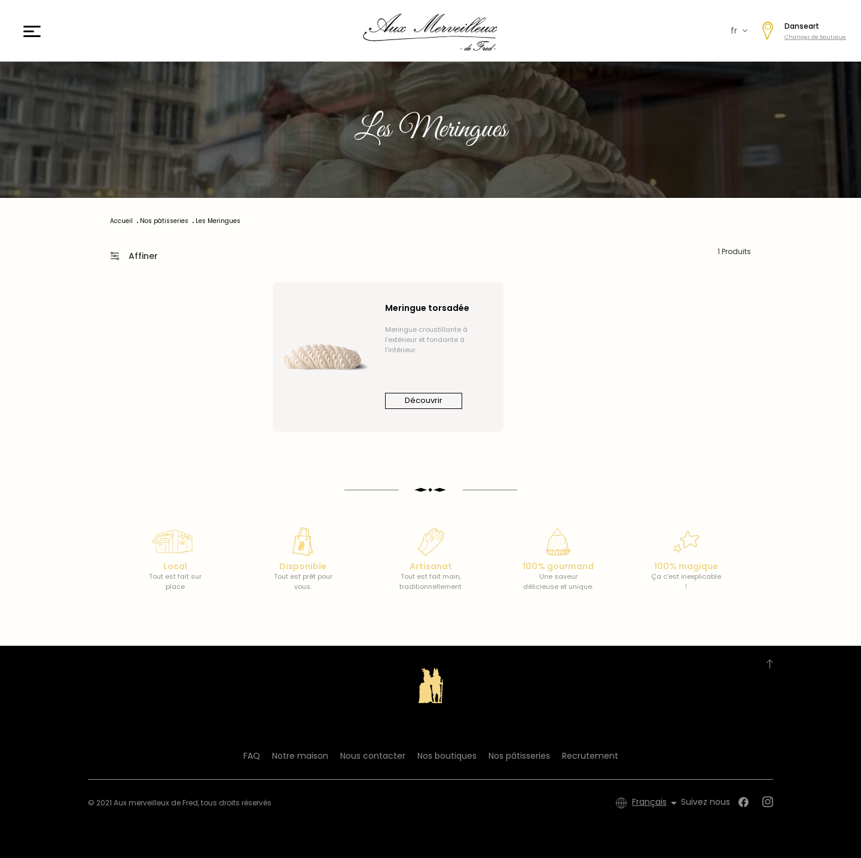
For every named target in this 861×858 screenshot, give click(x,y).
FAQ (251, 756)
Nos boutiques (447, 756)
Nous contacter (372, 756)
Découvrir (423, 400)
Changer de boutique (815, 37)
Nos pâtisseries (519, 756)
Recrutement (590, 756)
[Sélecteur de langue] (656, 803)
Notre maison (300, 756)
